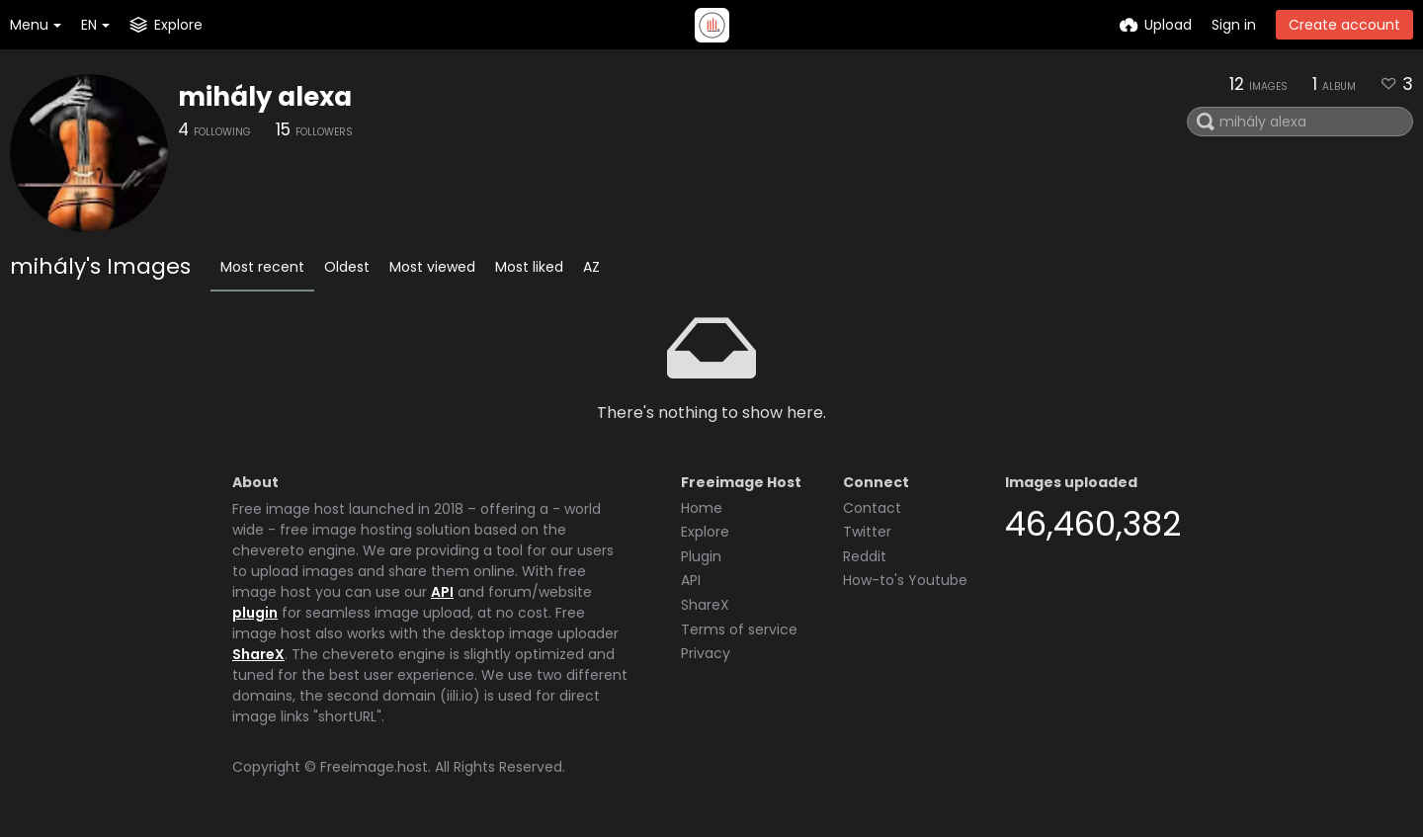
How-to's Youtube (905, 580)
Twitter (867, 532)
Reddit (864, 556)
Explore (705, 532)
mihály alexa (265, 97)
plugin (255, 613)
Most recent (262, 267)
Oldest (347, 267)
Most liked (529, 267)
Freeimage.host (374, 767)
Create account (1344, 25)
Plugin (701, 556)
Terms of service (739, 629)
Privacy (705, 653)
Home (701, 508)
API (442, 592)
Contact (872, 508)
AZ (591, 267)
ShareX (258, 654)
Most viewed (432, 267)
